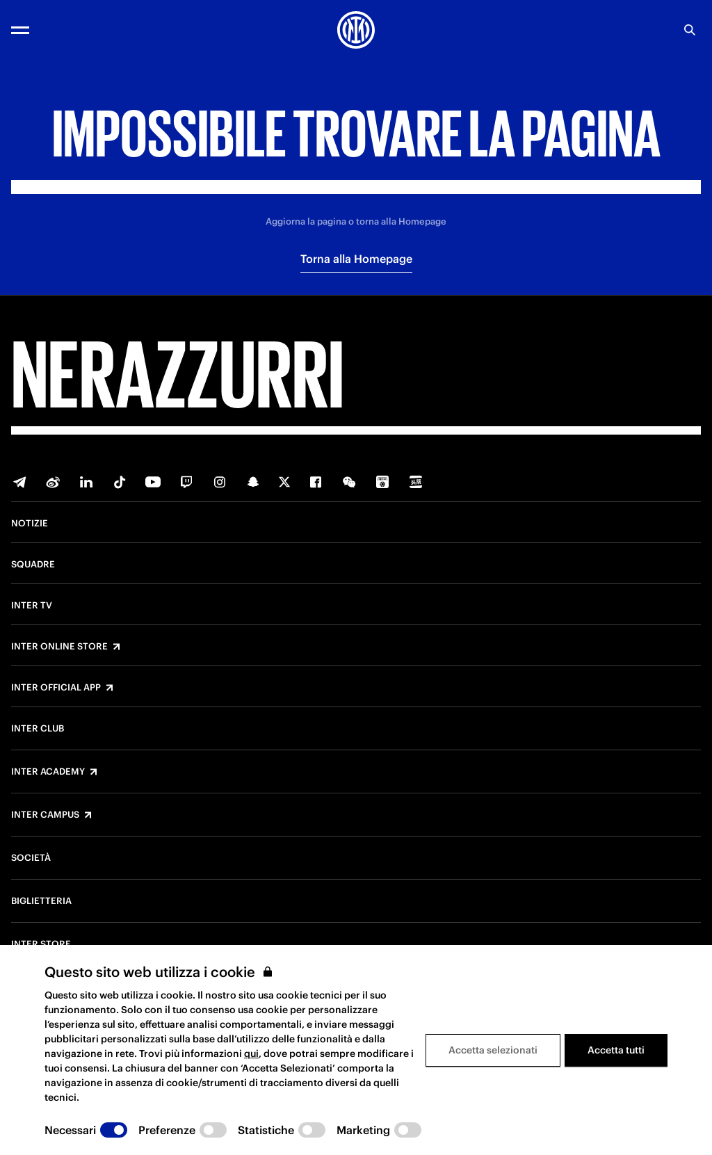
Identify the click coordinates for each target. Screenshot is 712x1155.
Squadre (33, 564)
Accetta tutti (616, 1050)
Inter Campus (45, 815)
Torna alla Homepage (356, 259)
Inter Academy (48, 771)
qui (251, 1053)
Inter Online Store (59, 646)
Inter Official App (56, 687)
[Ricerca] (690, 30)
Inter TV (31, 605)
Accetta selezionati (492, 1050)
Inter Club (37, 728)
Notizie (29, 523)
